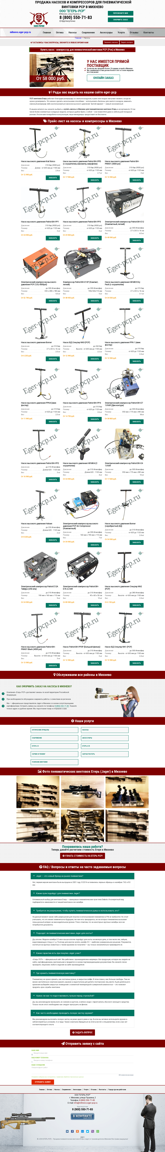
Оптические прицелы (40, 728)
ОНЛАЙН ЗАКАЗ (103, 78)
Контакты (148, 32)
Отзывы (134, 32)
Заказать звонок (111, 42)
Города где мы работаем (117, 1086)
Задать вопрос (127, 42)
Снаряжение (88, 32)
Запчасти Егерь (88, 752)
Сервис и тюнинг (38, 752)
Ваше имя (35, 1047)
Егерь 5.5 (35, 744)
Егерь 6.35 (86, 744)
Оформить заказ (120, 20)
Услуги (121, 32)
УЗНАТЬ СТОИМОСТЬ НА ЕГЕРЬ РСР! (83, 853)
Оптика (59, 32)
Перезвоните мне (120, 13)
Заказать (52, 178)
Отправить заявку (43, 1079)
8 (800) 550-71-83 (75, 17)
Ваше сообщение (38, 1062)
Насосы (73, 32)
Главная (47, 32)
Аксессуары (106, 32)
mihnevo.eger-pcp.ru (20, 32)
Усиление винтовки (39, 760)
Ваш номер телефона (40, 1054)
